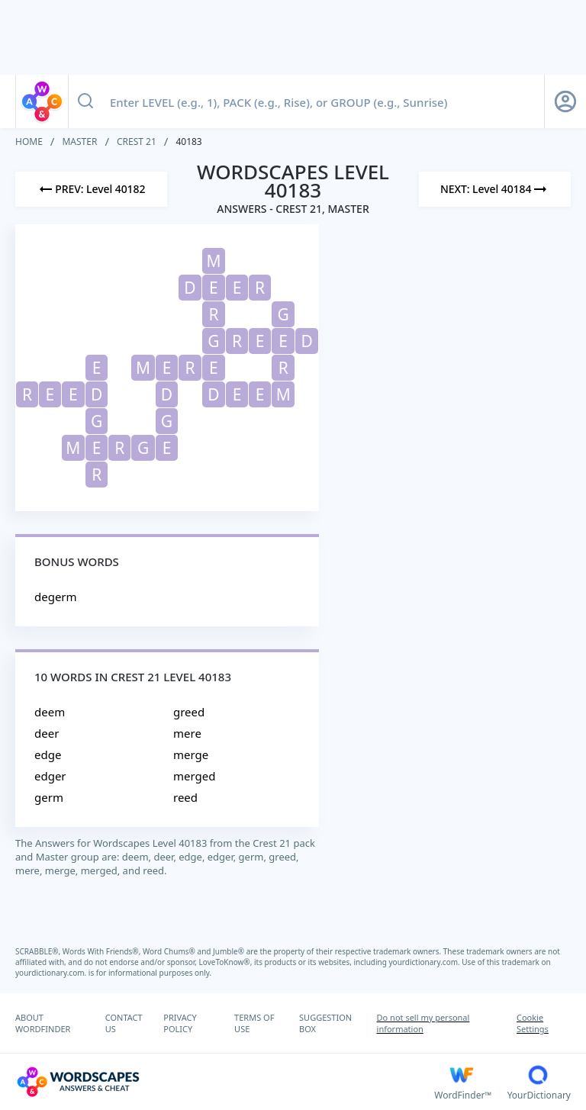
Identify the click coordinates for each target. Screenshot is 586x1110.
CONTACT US (124, 1023)
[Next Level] (495, 189)
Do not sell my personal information (423, 1023)
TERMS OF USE (254, 1023)
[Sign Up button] (565, 101)
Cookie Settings (533, 1023)
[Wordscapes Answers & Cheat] (224, 1082)
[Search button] (85, 101)
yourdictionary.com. (425, 962)
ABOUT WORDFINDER (42, 1023)
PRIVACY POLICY (179, 1023)
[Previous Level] (91, 189)
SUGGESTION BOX (325, 1023)
